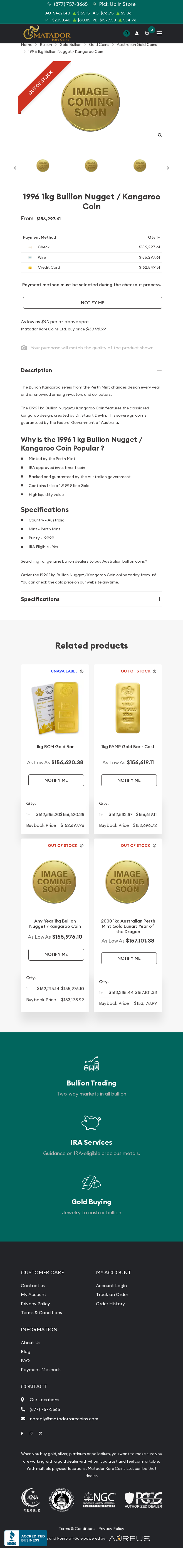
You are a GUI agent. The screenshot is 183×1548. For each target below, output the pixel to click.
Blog (25, 1351)
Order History (110, 1303)
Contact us (33, 1285)
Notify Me (92, 303)
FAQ (25, 1360)
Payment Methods (41, 1369)
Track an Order (112, 1294)
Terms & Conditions (41, 1312)
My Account (33, 1294)
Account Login (111, 1285)
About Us (30, 1342)
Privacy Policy (35, 1303)
